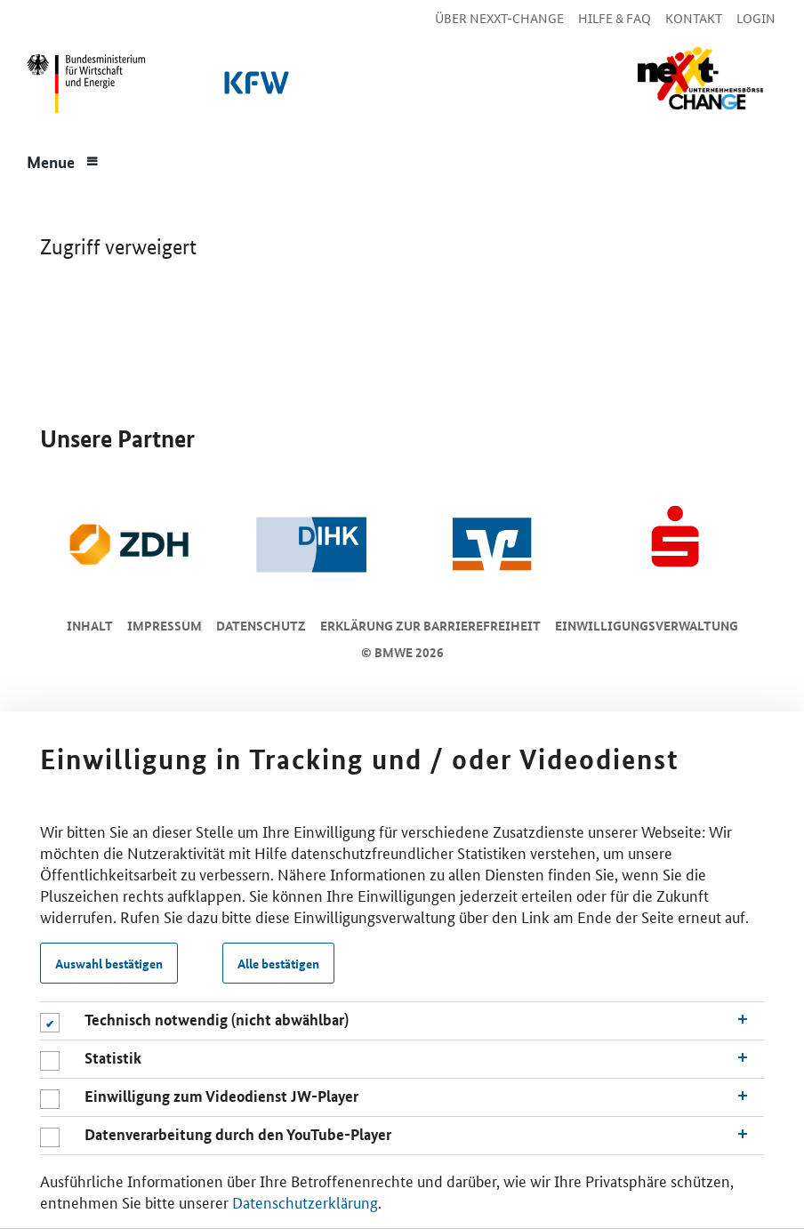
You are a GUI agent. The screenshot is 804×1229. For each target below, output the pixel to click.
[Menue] (63, 160)
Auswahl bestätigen (109, 963)
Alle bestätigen (278, 963)
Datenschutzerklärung (305, 1201)
